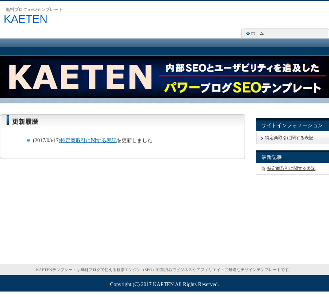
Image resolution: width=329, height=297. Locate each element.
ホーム (257, 33)
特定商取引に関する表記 (88, 140)
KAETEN (26, 19)
